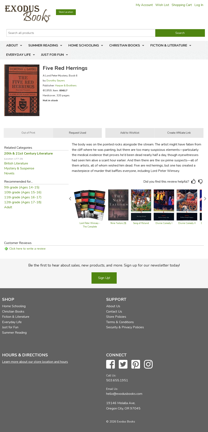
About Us (113, 306)
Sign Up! (104, 278)
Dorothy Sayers (55, 80)
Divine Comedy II (187, 223)
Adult (8, 207)
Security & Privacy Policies (125, 327)
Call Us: (111, 375)
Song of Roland (141, 223)
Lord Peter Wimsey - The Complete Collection (90, 227)
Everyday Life (18, 54)
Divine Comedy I (164, 223)
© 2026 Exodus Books (120, 422)
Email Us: (112, 389)
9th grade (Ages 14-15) (21, 187)
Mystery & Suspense (19, 168)
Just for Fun (52, 54)
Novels (9, 173)
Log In (198, 5)
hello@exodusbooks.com (124, 394)
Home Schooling (83, 45)
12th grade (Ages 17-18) (23, 202)
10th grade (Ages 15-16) (23, 192)
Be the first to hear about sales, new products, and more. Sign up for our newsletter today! (104, 265)
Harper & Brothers (66, 85)
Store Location (66, 12)
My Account (144, 5)
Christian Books (124, 45)
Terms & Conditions (120, 322)
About (12, 45)
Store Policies (116, 316)
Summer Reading (43, 45)
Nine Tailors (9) (118, 223)
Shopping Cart (182, 5)
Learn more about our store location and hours (35, 361)
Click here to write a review (27, 249)
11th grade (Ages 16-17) (23, 197)
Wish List (162, 5)
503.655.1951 (117, 380)
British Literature (16, 163)
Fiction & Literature (168, 45)
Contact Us (114, 311)
